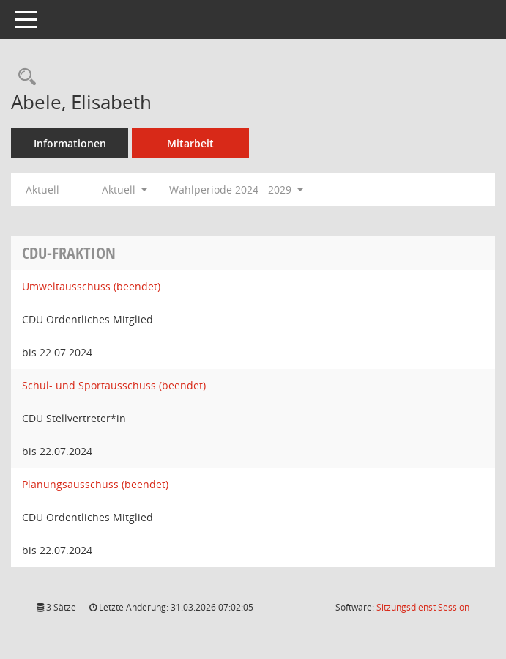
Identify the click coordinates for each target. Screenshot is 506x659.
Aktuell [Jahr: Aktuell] (42, 189)
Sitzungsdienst (422, 607)
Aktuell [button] (124, 189)
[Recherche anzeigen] (23, 77)
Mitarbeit (190, 143)
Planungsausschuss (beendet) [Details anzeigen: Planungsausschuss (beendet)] (95, 484)
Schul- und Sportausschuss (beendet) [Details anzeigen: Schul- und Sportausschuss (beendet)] (114, 385)
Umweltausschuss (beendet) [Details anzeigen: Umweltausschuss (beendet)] (91, 286)
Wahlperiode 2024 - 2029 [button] (236, 189)
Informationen (70, 143)
